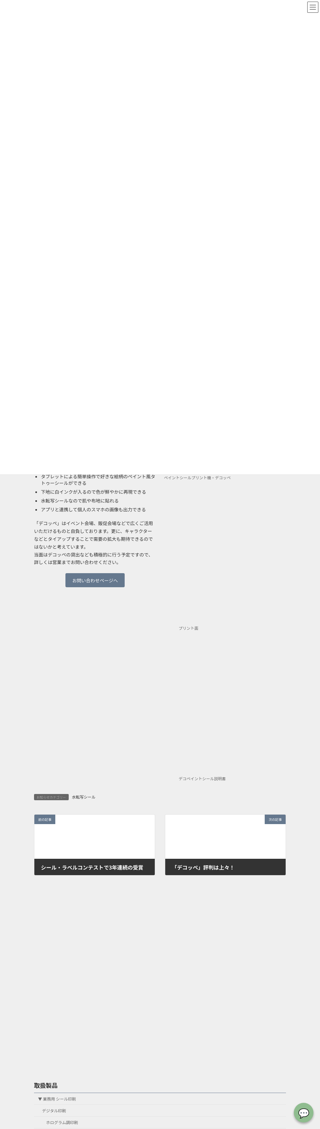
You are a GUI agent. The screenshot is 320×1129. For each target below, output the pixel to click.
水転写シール (84, 797)
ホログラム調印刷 (62, 1122)
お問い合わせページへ (95, 580)
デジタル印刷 (54, 1111)
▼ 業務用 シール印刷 (57, 1099)
